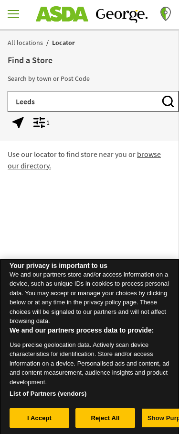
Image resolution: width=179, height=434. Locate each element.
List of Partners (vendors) (48, 396)
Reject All (105, 420)
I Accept (39, 420)
